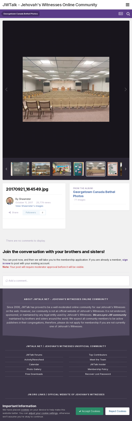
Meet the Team (98, 359)
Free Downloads (34, 374)
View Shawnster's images (29, 205)
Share (13, 212)
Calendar (34, 364)
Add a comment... (17, 280)
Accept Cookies (87, 411)
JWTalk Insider (98, 364)
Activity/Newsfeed (34, 359)
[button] (6, 169)
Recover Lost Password (98, 374)
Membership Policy (98, 369)
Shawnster (25, 198)
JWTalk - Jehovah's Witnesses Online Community (50, 4)
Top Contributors (98, 355)
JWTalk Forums (34, 355)
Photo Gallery (34, 369)
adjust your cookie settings (43, 413)
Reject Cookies (117, 411)
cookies (25, 409)
